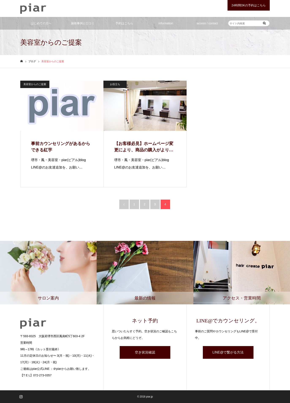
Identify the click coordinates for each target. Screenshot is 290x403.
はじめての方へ (41, 23)
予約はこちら (124, 23)
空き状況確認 (145, 352)
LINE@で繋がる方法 (228, 352)
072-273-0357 (42, 375)
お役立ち (115, 84)
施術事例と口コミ (83, 23)
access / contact (207, 23)
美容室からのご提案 (34, 84)
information (166, 23)
